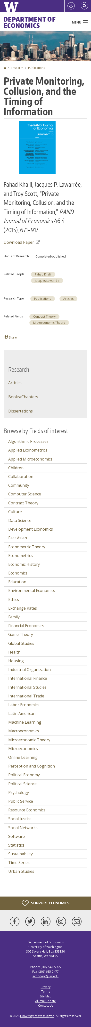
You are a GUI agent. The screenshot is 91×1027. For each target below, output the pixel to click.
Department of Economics (30, 22)
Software (16, 836)
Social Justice (20, 818)
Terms (45, 991)
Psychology (18, 792)
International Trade (26, 696)
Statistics (16, 845)
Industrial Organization (29, 669)
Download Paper (22, 242)
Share (11, 337)
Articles (68, 299)
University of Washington (37, 1016)
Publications (36, 68)
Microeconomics (23, 748)
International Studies (27, 687)
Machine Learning (24, 722)
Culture (15, 511)
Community (18, 485)
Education (17, 581)
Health (14, 652)
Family (14, 617)
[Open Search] (84, 6)
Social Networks (23, 827)
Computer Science (24, 494)
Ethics (13, 599)
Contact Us (45, 1005)
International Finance (27, 678)
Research (17, 68)
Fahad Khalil (43, 274)
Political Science (22, 783)
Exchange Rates (22, 608)
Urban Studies (21, 871)
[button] (37, 147)
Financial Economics (26, 625)
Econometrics (20, 555)
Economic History (24, 564)
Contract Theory (44, 317)
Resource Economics (26, 810)
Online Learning (23, 757)
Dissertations (20, 411)
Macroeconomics (23, 731)
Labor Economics (23, 704)
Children (16, 467)
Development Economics (30, 529)
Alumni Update (45, 1001)
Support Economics (45, 903)
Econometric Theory (26, 547)
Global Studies (21, 643)
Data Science (19, 520)
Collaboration (20, 476)
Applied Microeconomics (30, 459)
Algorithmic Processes (28, 441)
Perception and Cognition (31, 766)
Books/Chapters (23, 396)
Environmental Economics (31, 590)
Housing (16, 660)
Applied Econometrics (27, 450)
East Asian (17, 538)
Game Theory (20, 634)
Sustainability (20, 854)
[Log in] (71, 6)
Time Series (19, 862)
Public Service (20, 801)
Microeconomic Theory (49, 323)
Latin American (21, 713)
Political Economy (24, 774)
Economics (17, 573)
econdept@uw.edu (45, 976)
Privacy (45, 987)
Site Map (45, 996)
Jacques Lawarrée (47, 281)
